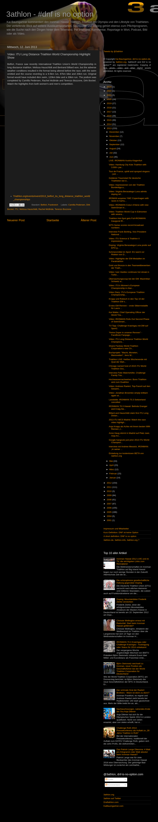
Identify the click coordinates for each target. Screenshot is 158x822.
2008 (109, 499)
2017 (109, 112)
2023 (109, 87)
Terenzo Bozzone (63, 209)
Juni (111, 157)
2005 (109, 512)
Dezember (114, 132)
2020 (109, 99)
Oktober (113, 140)
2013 (109, 128)
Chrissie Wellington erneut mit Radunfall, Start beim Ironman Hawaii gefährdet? (130, 623)
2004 (109, 516)
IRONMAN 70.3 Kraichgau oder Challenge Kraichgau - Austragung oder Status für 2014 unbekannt (132, 644)
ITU (16, 209)
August (113, 148)
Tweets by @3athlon (113, 51)
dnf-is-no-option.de (141, 59)
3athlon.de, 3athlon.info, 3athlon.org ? (121, 540)
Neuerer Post (16, 220)
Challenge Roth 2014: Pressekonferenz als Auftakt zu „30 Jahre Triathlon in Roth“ (132, 730)
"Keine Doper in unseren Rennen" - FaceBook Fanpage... (125, 333)
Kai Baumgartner (123, 59)
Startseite (52, 220)
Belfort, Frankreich (49, 205)
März (112, 469)
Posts (109, 779)
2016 (109, 116)
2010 (109, 491)
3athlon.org (121, 62)
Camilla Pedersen (76, 205)
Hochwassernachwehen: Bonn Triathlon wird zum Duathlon (127, 380)
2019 (109, 103)
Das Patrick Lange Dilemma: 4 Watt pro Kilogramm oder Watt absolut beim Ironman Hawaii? (133, 752)
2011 (109, 487)
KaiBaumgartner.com (113, 806)
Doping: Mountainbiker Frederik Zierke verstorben (131, 600)
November (114, 136)
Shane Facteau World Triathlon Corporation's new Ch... (123, 347)
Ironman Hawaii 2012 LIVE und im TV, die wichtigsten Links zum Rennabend (132, 561)
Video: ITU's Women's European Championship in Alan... (124, 286)
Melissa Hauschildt (28, 209)
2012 (109, 483)
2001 (109, 520)
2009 (109, 495)
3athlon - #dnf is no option (50, 14)
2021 (109, 95)
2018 (109, 107)
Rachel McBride (45, 209)
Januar (112, 477)
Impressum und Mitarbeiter (116, 528)
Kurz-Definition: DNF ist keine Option (120, 532)
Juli (111, 153)
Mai (111, 461)
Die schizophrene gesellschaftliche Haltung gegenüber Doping (132, 581)
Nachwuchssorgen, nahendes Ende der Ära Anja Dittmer (133, 710)
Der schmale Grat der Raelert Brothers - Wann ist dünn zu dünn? (132, 691)
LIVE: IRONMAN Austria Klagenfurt (125, 160)
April (111, 465)
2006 (109, 508)
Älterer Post (88, 220)
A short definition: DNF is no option (119, 536)
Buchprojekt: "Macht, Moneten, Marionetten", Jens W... (123, 353)
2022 (109, 91)
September (114, 144)
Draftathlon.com (110, 802)
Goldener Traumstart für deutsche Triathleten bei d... (125, 179)
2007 (109, 504)
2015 (109, 120)
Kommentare (112, 785)
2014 (109, 124)
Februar (113, 473)
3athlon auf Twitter (112, 798)
